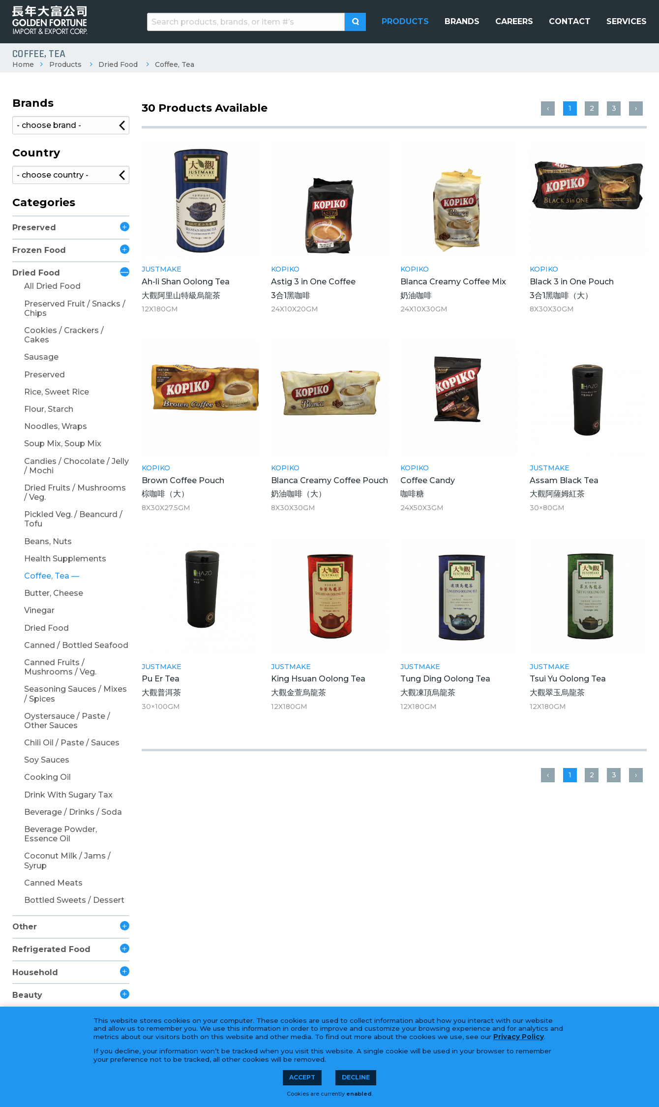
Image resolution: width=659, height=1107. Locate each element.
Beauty (27, 995)
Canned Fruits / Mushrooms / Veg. (60, 667)
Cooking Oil (47, 777)
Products (65, 64)
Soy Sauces (46, 760)
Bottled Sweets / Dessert (74, 900)
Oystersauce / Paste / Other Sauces (67, 720)
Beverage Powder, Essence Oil (60, 834)
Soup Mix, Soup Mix (62, 443)
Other (24, 926)
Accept (302, 1077)
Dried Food (118, 64)
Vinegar (39, 610)
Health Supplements (65, 558)
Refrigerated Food (51, 949)
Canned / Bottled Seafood (76, 645)
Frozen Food (39, 250)
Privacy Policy (518, 1037)
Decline (356, 1077)
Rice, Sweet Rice (56, 392)
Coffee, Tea (174, 64)
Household (35, 972)
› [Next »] (636, 108)
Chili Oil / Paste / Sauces (72, 742)
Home (23, 64)
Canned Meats (53, 883)
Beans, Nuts (48, 541)
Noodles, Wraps (55, 426)
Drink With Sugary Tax (68, 795)
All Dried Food (52, 286)
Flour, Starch (48, 409)
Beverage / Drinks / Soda (73, 812)
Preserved (34, 227)
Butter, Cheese (53, 593)
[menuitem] (405, 22)
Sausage (41, 357)
